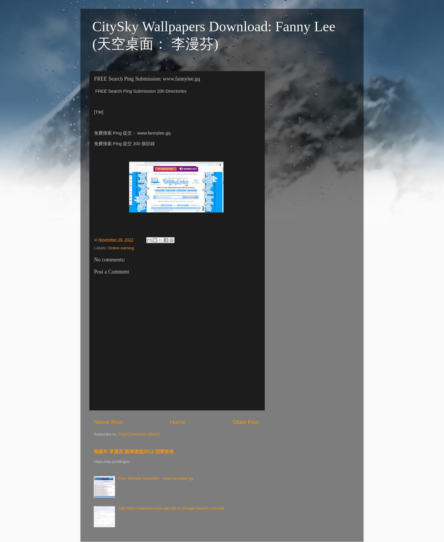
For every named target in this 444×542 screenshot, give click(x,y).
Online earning (121, 248)
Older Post (246, 422)
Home (177, 422)
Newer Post (108, 422)
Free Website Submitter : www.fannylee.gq (155, 478)
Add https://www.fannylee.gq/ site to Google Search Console (171, 508)
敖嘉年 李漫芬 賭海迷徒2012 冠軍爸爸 (134, 451)
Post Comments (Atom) (138, 434)
